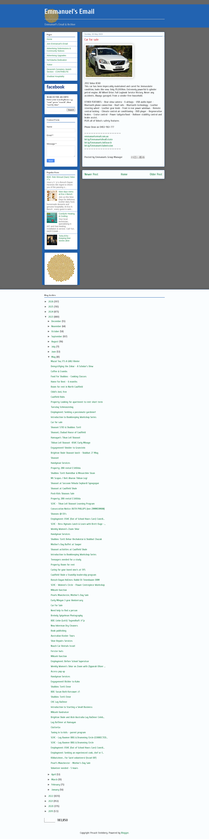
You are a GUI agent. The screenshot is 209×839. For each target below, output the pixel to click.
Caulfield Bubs (58, 396)
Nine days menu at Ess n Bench (66, 193)
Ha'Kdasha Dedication (57, 60)
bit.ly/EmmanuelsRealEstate (98, 139)
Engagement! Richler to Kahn (65, 681)
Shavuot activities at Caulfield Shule (69, 549)
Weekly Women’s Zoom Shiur (65, 529)
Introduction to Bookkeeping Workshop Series (73, 417)
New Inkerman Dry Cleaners (64, 625)
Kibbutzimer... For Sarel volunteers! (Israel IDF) (74, 757)
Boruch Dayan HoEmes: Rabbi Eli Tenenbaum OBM (75, 579)
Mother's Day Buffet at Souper (66, 544)
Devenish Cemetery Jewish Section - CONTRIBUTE (59, 70)
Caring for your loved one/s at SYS (68, 569)
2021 (51, 801)
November (56, 326)
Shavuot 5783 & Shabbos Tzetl (66, 427)
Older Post (156, 174)
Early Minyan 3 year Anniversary (67, 600)
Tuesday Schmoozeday (62, 407)
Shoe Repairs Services (62, 640)
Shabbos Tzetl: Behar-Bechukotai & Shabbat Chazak (76, 539)
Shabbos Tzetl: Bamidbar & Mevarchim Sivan (73, 473)
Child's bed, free (59, 391)
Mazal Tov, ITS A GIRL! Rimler (65, 361)
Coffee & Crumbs (59, 371)
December (56, 321)
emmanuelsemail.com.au (96, 136)
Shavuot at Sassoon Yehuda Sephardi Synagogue (75, 483)
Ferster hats (57, 651)
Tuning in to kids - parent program (68, 732)
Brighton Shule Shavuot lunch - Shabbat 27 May (74, 452)
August (55, 341)
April (54, 774)
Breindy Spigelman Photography (67, 615)
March (54, 779)
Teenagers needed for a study (66, 559)
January (55, 789)
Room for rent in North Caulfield (67, 386)
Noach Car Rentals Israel (63, 645)
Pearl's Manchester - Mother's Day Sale (70, 763)
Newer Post (91, 174)
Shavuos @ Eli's (58, 513)
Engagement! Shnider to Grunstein (68, 447)
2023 (51, 316)
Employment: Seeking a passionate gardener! (73, 412)
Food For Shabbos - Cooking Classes (69, 376)
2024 (51, 311)
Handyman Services (60, 462)
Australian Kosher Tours (63, 635)
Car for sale (56, 422)
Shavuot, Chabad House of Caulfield (68, 432)
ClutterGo (55, 727)
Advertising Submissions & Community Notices (59, 49)
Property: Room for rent (63, 564)
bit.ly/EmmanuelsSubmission (98, 145)
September (57, 336)
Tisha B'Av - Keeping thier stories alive (65, 238)
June (54, 351)
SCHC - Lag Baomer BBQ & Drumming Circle (72, 742)
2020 (51, 806)
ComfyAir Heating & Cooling (67, 215)
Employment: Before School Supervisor (70, 661)
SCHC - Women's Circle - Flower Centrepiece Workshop (78, 584)
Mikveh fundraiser (60, 712)
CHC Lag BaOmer (59, 701)
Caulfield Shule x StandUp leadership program (73, 574)
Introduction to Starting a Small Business (71, 707)
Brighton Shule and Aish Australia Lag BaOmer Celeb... (77, 717)
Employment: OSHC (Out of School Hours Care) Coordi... (78, 518)
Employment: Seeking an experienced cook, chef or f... (77, 752)
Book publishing (58, 630)
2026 (51, 301)
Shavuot (55, 457)
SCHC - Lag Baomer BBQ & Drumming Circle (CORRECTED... (79, 737)
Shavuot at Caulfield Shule (64, 488)
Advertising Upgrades (56, 55)
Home (124, 174)
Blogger (125, 832)
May (53, 356)
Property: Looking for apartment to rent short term (77, 401)
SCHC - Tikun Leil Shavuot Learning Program (73, 503)
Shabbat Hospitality (55, 76)
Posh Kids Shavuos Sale (62, 493)
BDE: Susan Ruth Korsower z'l (65, 691)
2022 (51, 796)
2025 (51, 306)
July (53, 346)
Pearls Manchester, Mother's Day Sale (70, 595)
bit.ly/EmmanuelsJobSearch (98, 142)
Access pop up (58, 671)
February (56, 784)
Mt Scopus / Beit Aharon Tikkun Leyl (69, 478)
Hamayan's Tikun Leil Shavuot (65, 437)
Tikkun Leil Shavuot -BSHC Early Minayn (70, 442)
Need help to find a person (64, 610)
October (55, 331)
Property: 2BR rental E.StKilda (66, 468)
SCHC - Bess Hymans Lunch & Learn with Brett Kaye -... (78, 523)
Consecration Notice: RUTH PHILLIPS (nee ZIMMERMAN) (78, 508)
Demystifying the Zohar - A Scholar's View (72, 366)
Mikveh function (59, 590)
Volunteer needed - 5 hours (64, 768)
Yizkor (49, 64)
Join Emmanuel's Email (57, 44)
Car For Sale (57, 605)
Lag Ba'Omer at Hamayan (63, 722)
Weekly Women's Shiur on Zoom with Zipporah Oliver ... (78, 666)
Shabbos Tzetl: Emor (61, 686)
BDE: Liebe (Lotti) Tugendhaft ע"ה (68, 620)
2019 (51, 811)
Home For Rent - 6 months (64, 381)
